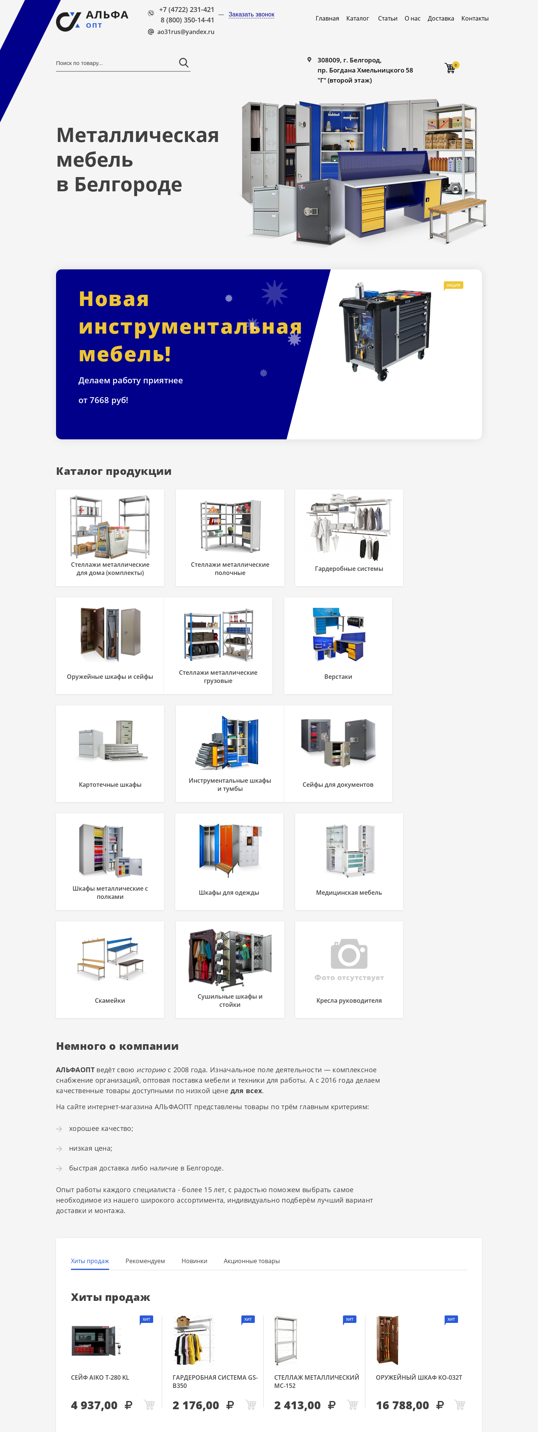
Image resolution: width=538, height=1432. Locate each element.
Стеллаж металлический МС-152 (316, 1288)
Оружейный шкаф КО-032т (419, 1284)
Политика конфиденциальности (266, 1416)
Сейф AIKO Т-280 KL (100, 1284)
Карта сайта (240, 1408)
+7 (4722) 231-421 (186, 9)
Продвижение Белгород (401, 1416)
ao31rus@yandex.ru (185, 32)
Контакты (475, 18)
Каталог (357, 18)
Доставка (441, 18)
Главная (327, 18)
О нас (413, 18)
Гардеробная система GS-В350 (215, 1288)
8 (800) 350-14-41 (187, 19)
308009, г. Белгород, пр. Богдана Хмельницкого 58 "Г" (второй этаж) (368, 71)
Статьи (388, 18)
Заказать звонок (251, 14)
